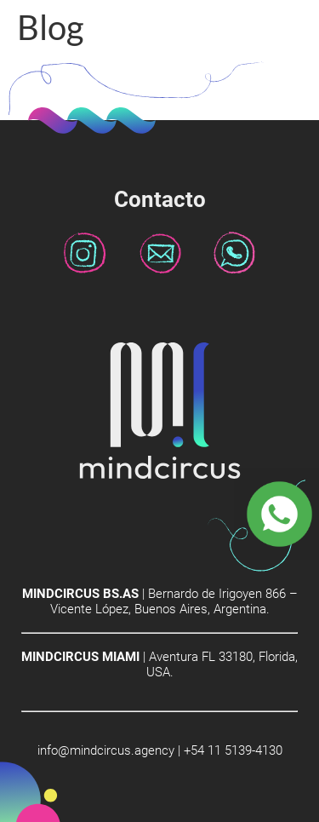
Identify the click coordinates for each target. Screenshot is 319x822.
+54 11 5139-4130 (233, 750)
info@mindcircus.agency (105, 750)
